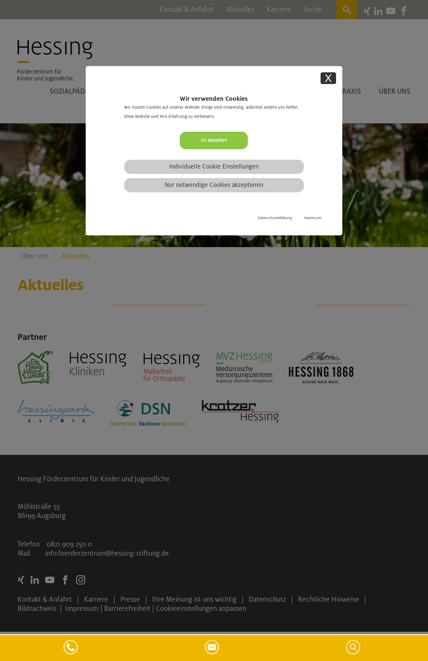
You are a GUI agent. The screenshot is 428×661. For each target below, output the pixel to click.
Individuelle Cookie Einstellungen (214, 166)
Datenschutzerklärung (275, 218)
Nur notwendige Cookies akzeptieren (214, 184)
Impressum (312, 218)
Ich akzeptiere (214, 140)
